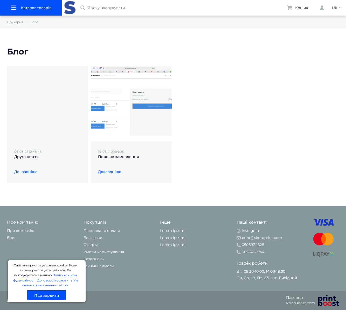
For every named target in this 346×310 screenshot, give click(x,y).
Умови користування (104, 252)
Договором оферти (52, 280)
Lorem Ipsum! (172, 230)
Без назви (93, 237)
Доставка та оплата (102, 230)
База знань (94, 259)
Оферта (91, 244)
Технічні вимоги (99, 266)
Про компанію (20, 230)
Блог (11, 237)
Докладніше (26, 171)
